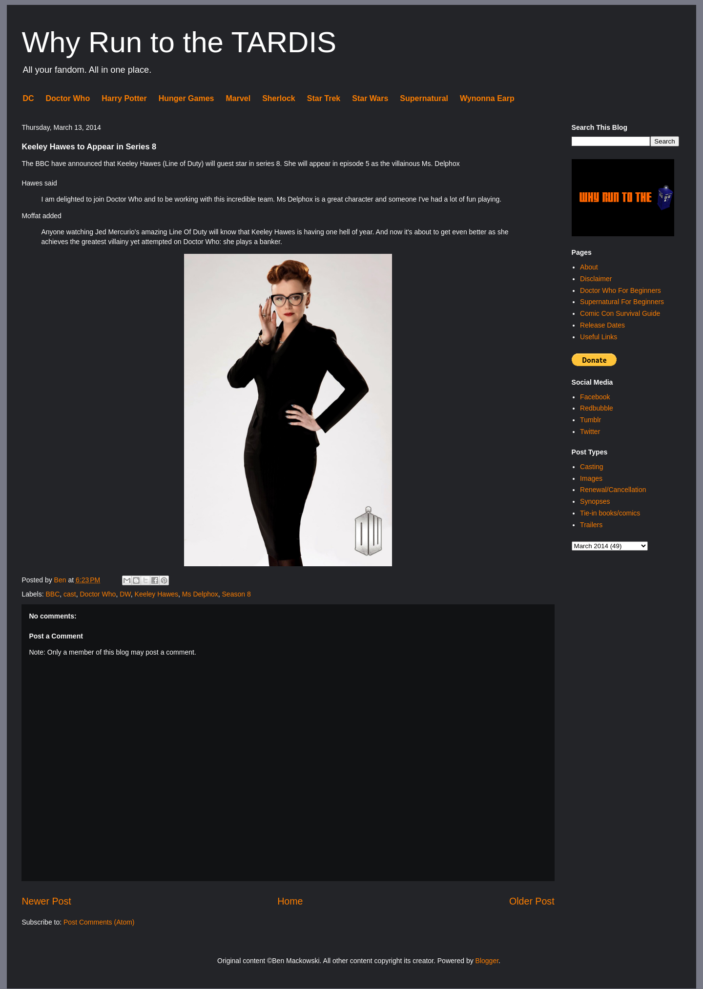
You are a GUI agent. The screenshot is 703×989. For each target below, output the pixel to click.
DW (125, 594)
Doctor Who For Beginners (620, 290)
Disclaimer (596, 279)
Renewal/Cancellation (613, 490)
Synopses (595, 501)
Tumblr (590, 420)
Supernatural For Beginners (622, 302)
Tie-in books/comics (610, 513)
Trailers (591, 525)
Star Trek (323, 98)
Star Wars (370, 98)
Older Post (532, 901)
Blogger (487, 961)
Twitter (590, 431)
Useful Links (598, 337)
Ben (61, 580)
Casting (591, 467)
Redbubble (596, 408)
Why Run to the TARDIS (178, 42)
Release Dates (602, 325)
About (589, 267)
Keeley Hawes (157, 594)
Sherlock (278, 98)
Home (290, 901)
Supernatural (424, 98)
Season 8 (236, 594)
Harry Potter (124, 98)
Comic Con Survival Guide (620, 313)
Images (591, 478)
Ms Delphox (200, 594)
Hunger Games (186, 98)
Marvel (238, 98)
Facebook (595, 397)
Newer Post (46, 901)
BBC (52, 594)
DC (28, 98)
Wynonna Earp (487, 98)
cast (69, 594)
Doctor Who (68, 98)
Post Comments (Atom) (98, 922)
